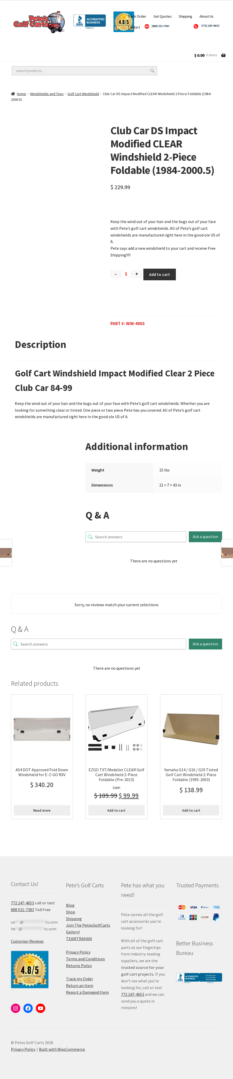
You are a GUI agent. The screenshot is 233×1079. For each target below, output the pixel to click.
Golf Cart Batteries (29, 55)
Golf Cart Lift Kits (93, 44)
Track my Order (79, 978)
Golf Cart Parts (77, 55)
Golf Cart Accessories (146, 44)
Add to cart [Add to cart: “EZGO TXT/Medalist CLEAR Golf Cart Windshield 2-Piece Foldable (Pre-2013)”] (116, 810)
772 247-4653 (22, 902)
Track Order (137, 16)
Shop (70, 911)
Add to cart (159, 274)
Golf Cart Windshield (83, 93)
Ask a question (205, 536)
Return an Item (79, 985)
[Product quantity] (126, 274)
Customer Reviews (27, 941)
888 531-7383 (22, 909)
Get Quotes (163, 16)
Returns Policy (79, 965)
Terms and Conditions (85, 958)
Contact (134, 27)
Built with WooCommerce (62, 1049)
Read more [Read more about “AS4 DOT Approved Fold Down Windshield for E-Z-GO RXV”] (41, 810)
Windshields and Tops (47, 93)
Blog (70, 905)
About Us (206, 16)
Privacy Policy (78, 952)
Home (21, 93)
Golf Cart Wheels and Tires (36, 44)
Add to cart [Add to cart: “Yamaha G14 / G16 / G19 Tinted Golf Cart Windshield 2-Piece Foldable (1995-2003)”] (191, 810)
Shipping (185, 16)
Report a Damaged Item (87, 992)
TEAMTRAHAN (79, 938)
